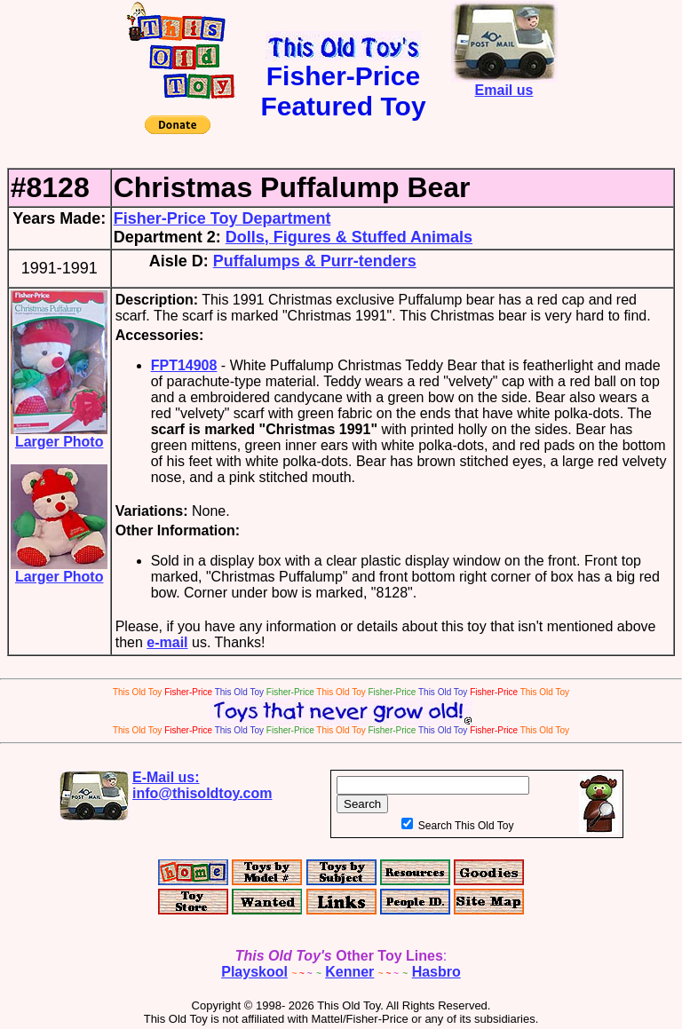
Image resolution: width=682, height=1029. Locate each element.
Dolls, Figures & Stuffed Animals (349, 237)
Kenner (349, 971)
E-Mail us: (202, 785)
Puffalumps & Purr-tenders (314, 261)
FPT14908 (184, 365)
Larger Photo (59, 435)
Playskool (254, 971)
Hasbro (436, 971)
